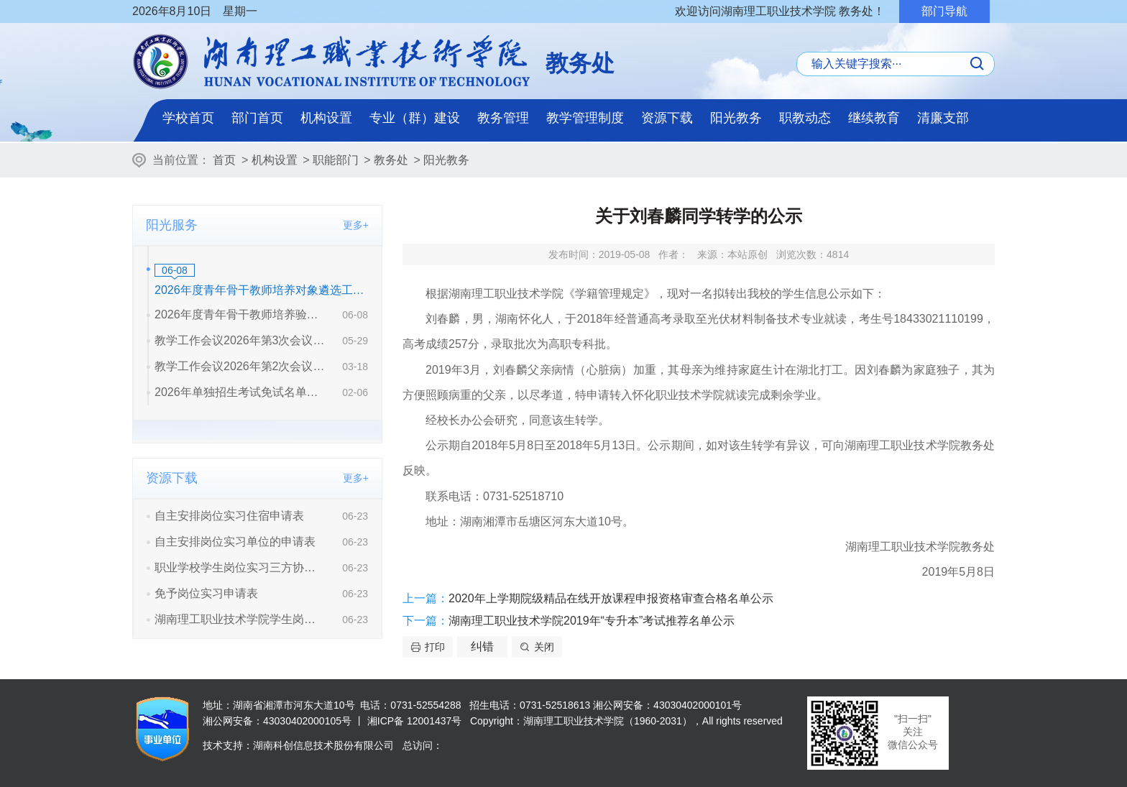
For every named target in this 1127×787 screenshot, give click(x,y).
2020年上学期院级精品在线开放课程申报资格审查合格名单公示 (610, 598)
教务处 (391, 160)
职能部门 (336, 160)
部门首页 (257, 118)
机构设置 (326, 118)
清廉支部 (943, 118)
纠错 (482, 646)
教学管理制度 (585, 118)
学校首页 (188, 118)
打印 (435, 647)
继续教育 (874, 118)
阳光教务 (736, 118)
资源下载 (667, 118)
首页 (224, 160)
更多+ (356, 225)
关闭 (544, 647)
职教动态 (805, 118)
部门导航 (944, 11)
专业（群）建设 (414, 118)
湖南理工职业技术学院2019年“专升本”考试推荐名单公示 (591, 621)
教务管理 (503, 118)
